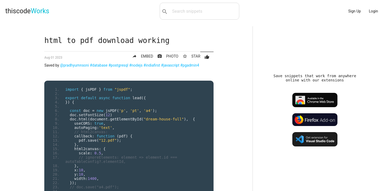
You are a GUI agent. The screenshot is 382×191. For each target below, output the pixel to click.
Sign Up (354, 11)
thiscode (27, 11)
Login (373, 11)
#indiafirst (152, 65)
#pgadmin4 (189, 65)
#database (98, 65)
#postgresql (118, 65)
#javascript (170, 65)
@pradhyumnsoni (74, 65)
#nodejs (135, 65)
